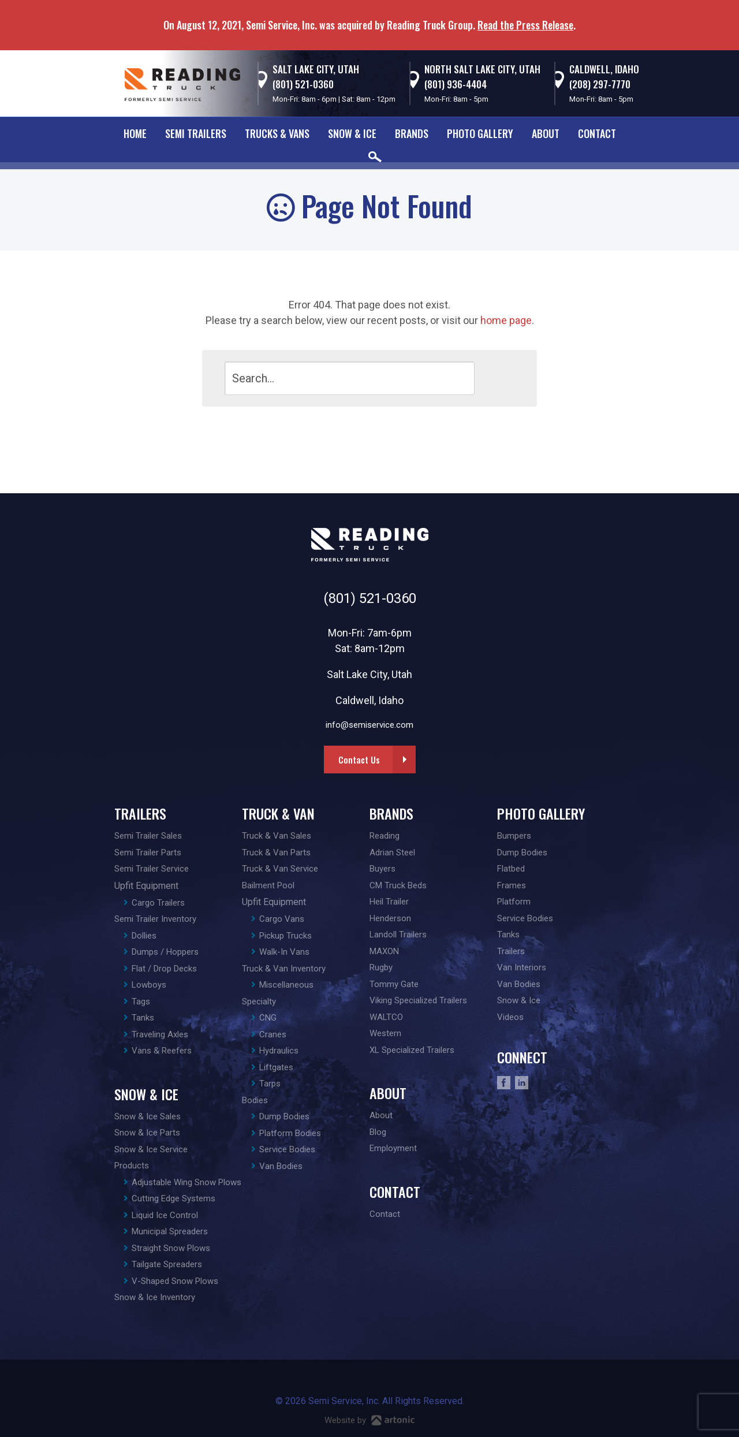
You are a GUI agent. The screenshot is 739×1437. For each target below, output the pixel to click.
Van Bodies (281, 1166)
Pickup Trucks (285, 935)
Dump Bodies (284, 1116)
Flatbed (511, 868)
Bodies (255, 1100)
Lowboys (149, 985)
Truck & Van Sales (276, 836)
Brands (411, 133)
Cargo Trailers (158, 903)
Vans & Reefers (162, 1050)
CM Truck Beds (398, 885)
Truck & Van (278, 813)
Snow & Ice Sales (147, 1116)
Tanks (143, 1017)
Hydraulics (278, 1050)
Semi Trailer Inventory (155, 919)
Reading (385, 836)
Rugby (381, 967)
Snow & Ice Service (151, 1149)
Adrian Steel (392, 852)
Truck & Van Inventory (284, 968)
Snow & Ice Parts (147, 1132)
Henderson (390, 918)
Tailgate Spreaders (167, 1264)
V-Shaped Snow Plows (175, 1281)
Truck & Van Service (280, 868)
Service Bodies (287, 1149)
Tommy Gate (394, 984)
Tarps (270, 1083)
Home (135, 133)
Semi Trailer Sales (148, 836)
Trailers (140, 813)
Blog (378, 1132)
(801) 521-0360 (303, 84)
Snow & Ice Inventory (154, 1297)
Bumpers (514, 836)
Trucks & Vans (277, 133)
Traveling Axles (160, 1034)
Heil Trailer (389, 901)
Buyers (382, 868)
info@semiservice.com (369, 725)
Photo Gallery (480, 133)
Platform (514, 901)
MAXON (384, 951)
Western (385, 1033)
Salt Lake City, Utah (316, 69)
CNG (268, 1017)
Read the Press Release (525, 24)
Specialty (259, 1001)
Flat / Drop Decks (164, 968)
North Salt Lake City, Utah (482, 69)
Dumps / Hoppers (165, 952)
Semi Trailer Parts (147, 852)
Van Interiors (521, 967)
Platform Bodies (290, 1133)
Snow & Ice (352, 133)
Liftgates (276, 1067)
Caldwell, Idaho (604, 69)
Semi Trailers (195, 133)
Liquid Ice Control (165, 1215)
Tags (141, 1001)
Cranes (272, 1034)
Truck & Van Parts (276, 852)
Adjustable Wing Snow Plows (186, 1182)
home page (506, 320)
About (545, 133)
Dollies (144, 935)
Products (131, 1165)
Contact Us (359, 759)
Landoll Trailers (398, 934)
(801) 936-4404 (455, 84)
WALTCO (386, 1017)
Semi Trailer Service (151, 868)
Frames (511, 885)
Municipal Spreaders (170, 1231)
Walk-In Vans (284, 952)
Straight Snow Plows (171, 1248)
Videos (510, 1017)
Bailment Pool (268, 885)
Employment (393, 1148)
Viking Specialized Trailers (418, 1000)
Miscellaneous (286, 985)
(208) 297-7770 (599, 84)
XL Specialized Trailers (412, 1050)
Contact (597, 133)
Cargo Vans (281, 919)
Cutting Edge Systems (173, 1198)
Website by (369, 1420)
